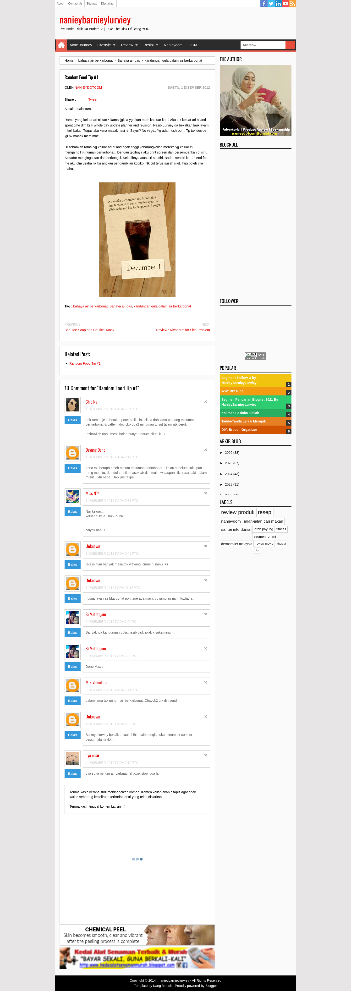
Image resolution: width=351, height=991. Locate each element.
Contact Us (75, 3)
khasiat (281, 543)
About (60, 3)
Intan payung (263, 529)
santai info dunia (235, 529)
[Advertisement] (255, 222)
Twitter (271, 3)
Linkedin (278, 3)
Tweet (92, 99)
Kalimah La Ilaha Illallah (240, 413)
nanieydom (231, 521)
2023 (229, 484)
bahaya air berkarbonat (90, 306)
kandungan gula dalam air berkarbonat (162, 306)
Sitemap (92, 3)
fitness (281, 529)
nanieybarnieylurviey (95, 19)
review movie (264, 543)
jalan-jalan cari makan (263, 521)
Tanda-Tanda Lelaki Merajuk (243, 421)
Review (127, 45)
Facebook (264, 3)
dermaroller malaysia (236, 544)
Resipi (148, 45)
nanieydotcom (88, 87)
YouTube (285, 3)
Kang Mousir (162, 986)
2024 (229, 474)
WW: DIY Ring (232, 391)
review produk (237, 512)
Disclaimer (108, 3)
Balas (72, 420)
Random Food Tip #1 (85, 363)
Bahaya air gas (121, 306)
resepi (265, 512)
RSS (292, 3)
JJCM (192, 45)
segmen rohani (265, 536)
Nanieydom (173, 45)
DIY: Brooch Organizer (239, 430)
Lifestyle (104, 45)
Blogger (211, 986)
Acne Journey (81, 45)
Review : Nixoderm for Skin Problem (183, 330)
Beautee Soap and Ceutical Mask (89, 330)
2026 (229, 452)
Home (61, 44)
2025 (229, 463)
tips (258, 550)
